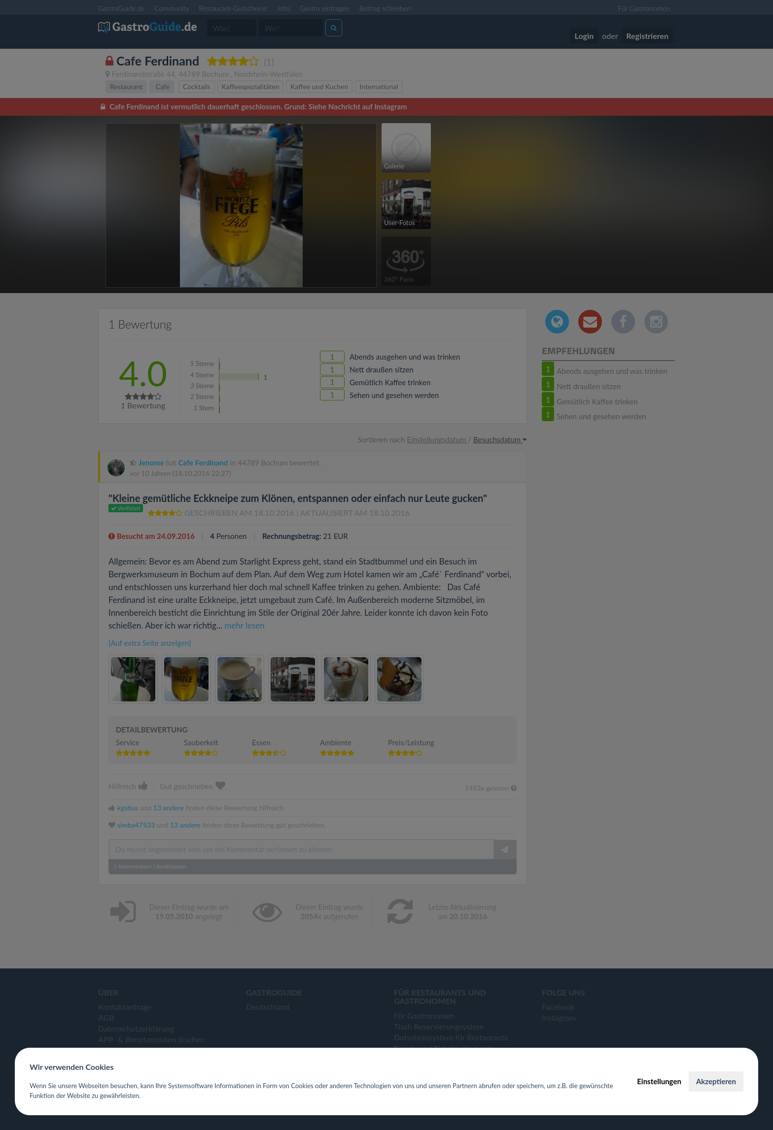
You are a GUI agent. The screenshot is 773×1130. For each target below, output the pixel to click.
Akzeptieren (716, 1081)
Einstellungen (659, 1081)
